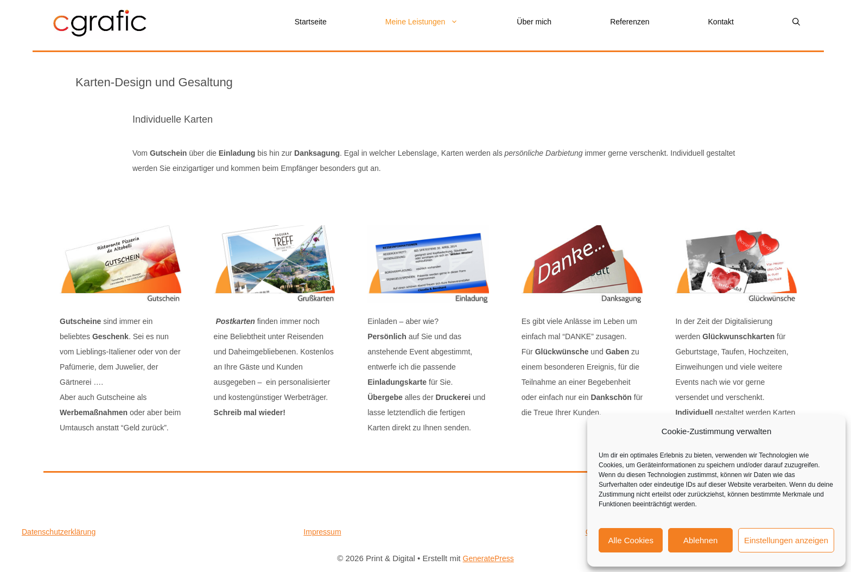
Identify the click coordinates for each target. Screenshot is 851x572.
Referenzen (629, 21)
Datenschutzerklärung (59, 531)
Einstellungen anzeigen (786, 540)
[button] (796, 22)
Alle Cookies (630, 540)
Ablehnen (700, 540)
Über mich (534, 21)
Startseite (311, 21)
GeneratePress (488, 558)
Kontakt (721, 21)
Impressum (322, 531)
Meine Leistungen (436, 22)
